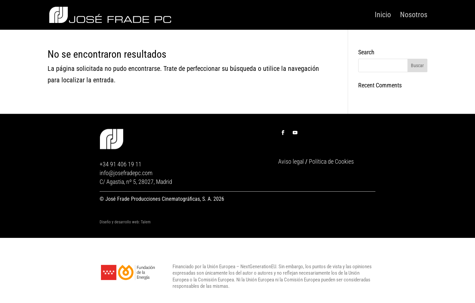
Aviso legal (291, 161)
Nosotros (413, 15)
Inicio (383, 15)
